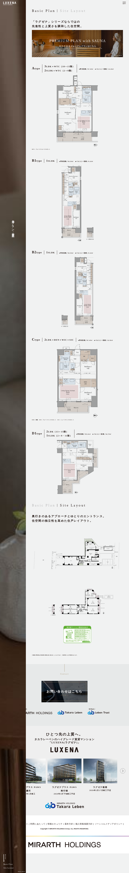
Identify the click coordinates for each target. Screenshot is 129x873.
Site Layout (73, 10)
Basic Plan (43, 505)
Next (122, 770)
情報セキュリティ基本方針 (60, 824)
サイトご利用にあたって (33, 824)
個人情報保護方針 (84, 824)
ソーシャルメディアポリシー (108, 824)
